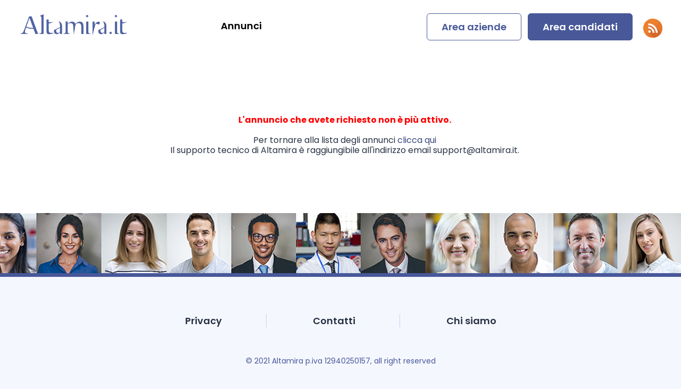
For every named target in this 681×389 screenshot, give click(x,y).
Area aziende (474, 26)
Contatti (334, 320)
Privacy (203, 320)
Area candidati (580, 26)
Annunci (241, 25)
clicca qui (416, 140)
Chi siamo (471, 320)
